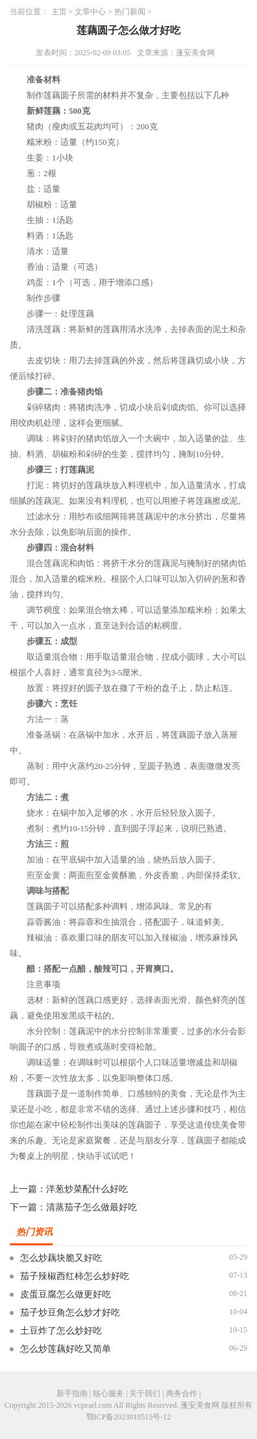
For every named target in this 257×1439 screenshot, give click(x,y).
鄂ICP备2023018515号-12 (128, 1416)
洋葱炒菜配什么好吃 (87, 1189)
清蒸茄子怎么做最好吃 (91, 1207)
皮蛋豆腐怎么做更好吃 (65, 1294)
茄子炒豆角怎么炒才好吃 (70, 1312)
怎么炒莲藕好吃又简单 (65, 1349)
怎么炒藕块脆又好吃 (61, 1258)
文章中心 (90, 11)
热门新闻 (129, 11)
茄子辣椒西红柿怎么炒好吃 (74, 1276)
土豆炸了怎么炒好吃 (61, 1331)
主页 (59, 11)
